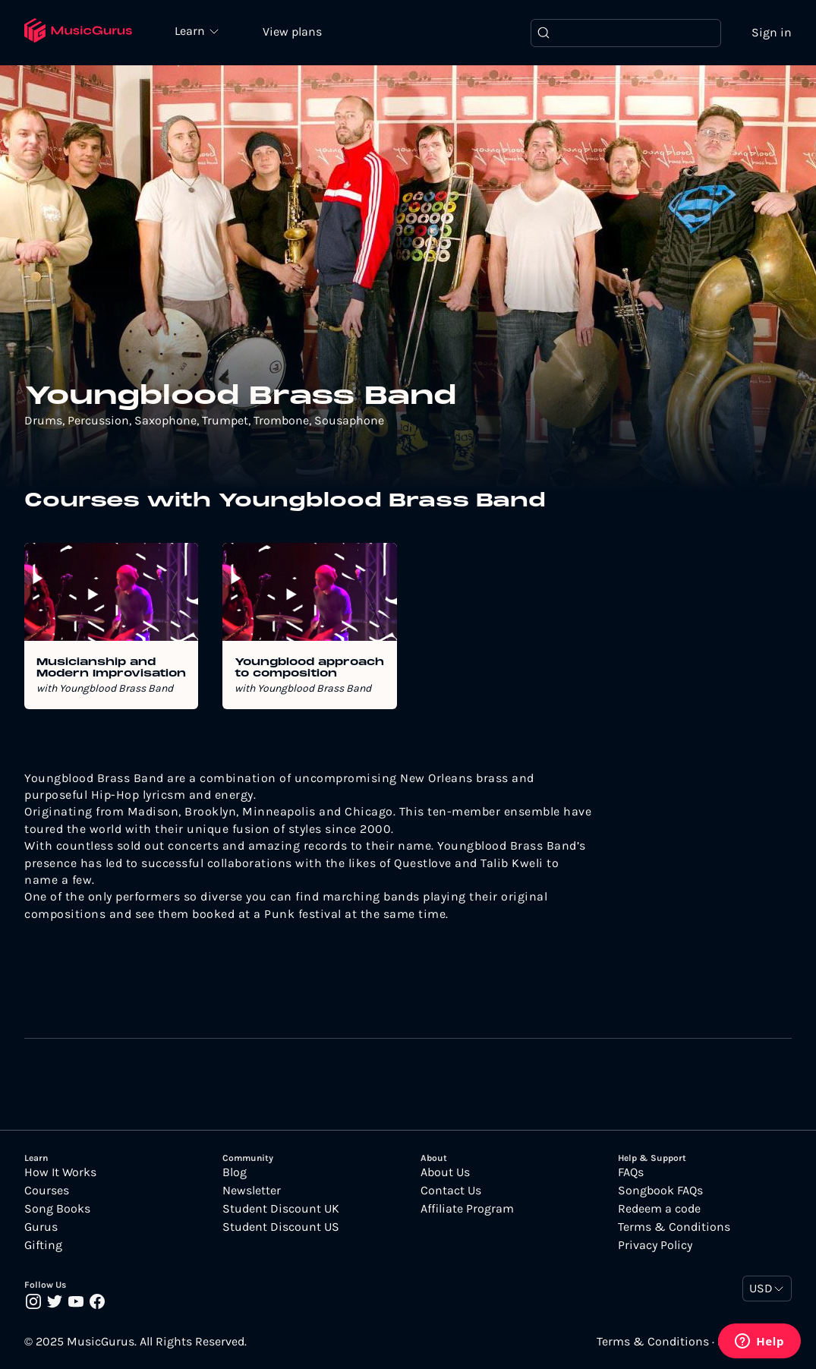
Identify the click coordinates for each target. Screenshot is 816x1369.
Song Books (57, 1209)
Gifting (43, 1245)
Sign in (771, 32)
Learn (191, 30)
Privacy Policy (655, 1245)
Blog (234, 1172)
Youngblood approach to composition (309, 668)
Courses (46, 1190)
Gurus (41, 1227)
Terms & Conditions (674, 1227)
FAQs (631, 1172)
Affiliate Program (467, 1209)
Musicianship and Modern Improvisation (111, 668)
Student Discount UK (280, 1209)
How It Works (60, 1172)
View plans (292, 31)
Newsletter (251, 1190)
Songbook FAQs (660, 1190)
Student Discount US (280, 1227)
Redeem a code (659, 1209)
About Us (445, 1172)
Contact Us (451, 1190)
